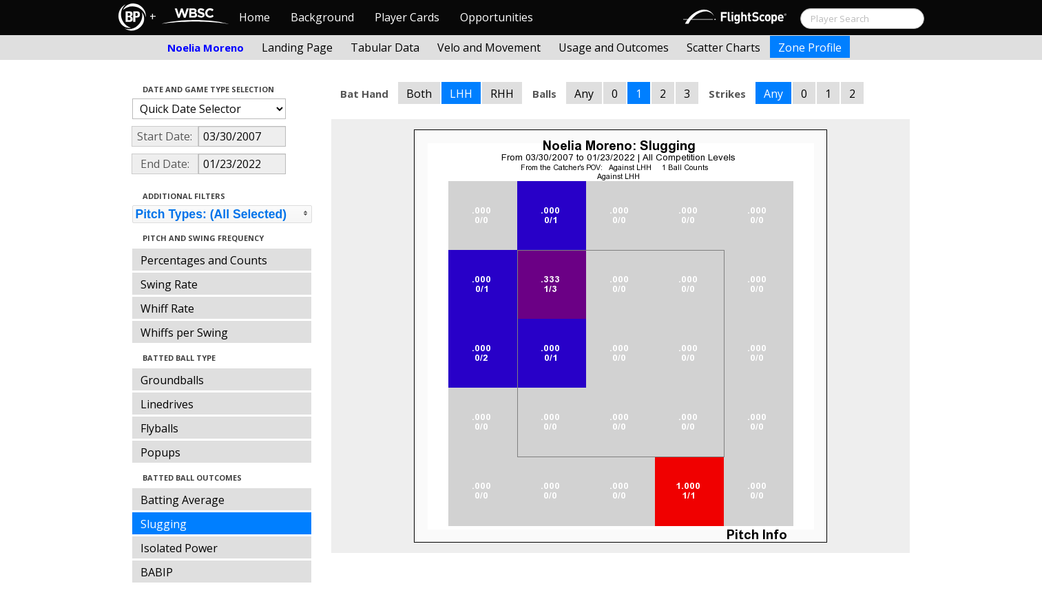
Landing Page (297, 47)
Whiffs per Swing (184, 332)
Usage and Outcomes (614, 47)
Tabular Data (385, 47)
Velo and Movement (489, 47)
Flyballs (159, 428)
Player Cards (407, 17)
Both (419, 93)
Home (254, 17)
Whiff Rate (167, 308)
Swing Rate (169, 284)
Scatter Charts (723, 47)
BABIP (156, 572)
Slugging (163, 524)
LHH (461, 93)
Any (584, 93)
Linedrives (167, 404)
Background (322, 17)
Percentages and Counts (203, 260)
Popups (160, 452)
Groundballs (172, 380)
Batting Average (182, 499)
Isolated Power (179, 548)
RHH (502, 93)
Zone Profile (810, 47)
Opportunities (496, 17)
